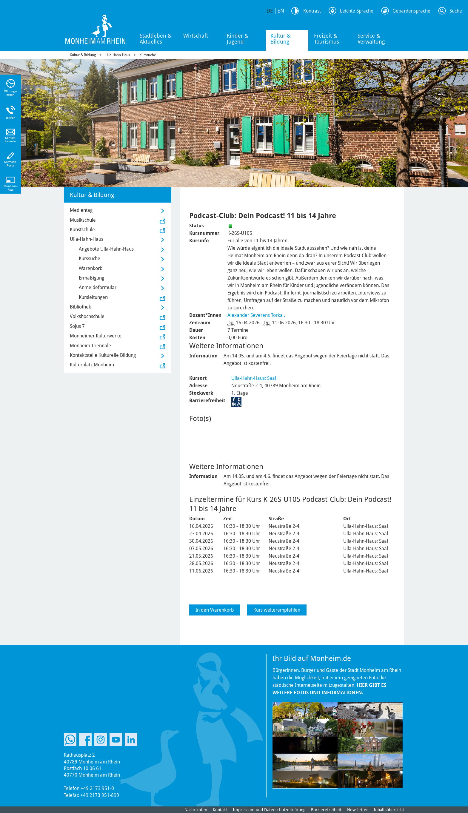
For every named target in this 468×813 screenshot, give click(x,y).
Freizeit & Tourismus (326, 39)
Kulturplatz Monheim (92, 365)
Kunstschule (82, 229)
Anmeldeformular (97, 287)
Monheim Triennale (90, 345)
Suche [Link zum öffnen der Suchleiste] (455, 11)
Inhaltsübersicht (389, 809)
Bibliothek (80, 307)
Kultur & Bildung (280, 39)
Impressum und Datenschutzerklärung (269, 809)
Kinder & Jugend (237, 39)
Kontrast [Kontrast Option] (312, 11)
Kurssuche (147, 55)
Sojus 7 (77, 326)
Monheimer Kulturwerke (95, 336)
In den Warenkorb (214, 610)
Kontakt (220, 809)
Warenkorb (90, 268)
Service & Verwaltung (371, 39)
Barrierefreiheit (326, 809)
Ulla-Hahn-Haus (117, 55)
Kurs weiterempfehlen (276, 610)
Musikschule (83, 220)
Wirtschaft (195, 36)
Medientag (81, 210)
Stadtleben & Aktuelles (156, 39)
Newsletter (357, 809)
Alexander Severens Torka (255, 315)
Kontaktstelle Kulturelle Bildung (103, 355)
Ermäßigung (91, 278)
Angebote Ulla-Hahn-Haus (106, 249)
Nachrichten (195, 809)
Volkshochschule (87, 316)
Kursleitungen (93, 297)
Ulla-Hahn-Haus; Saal (253, 378)
